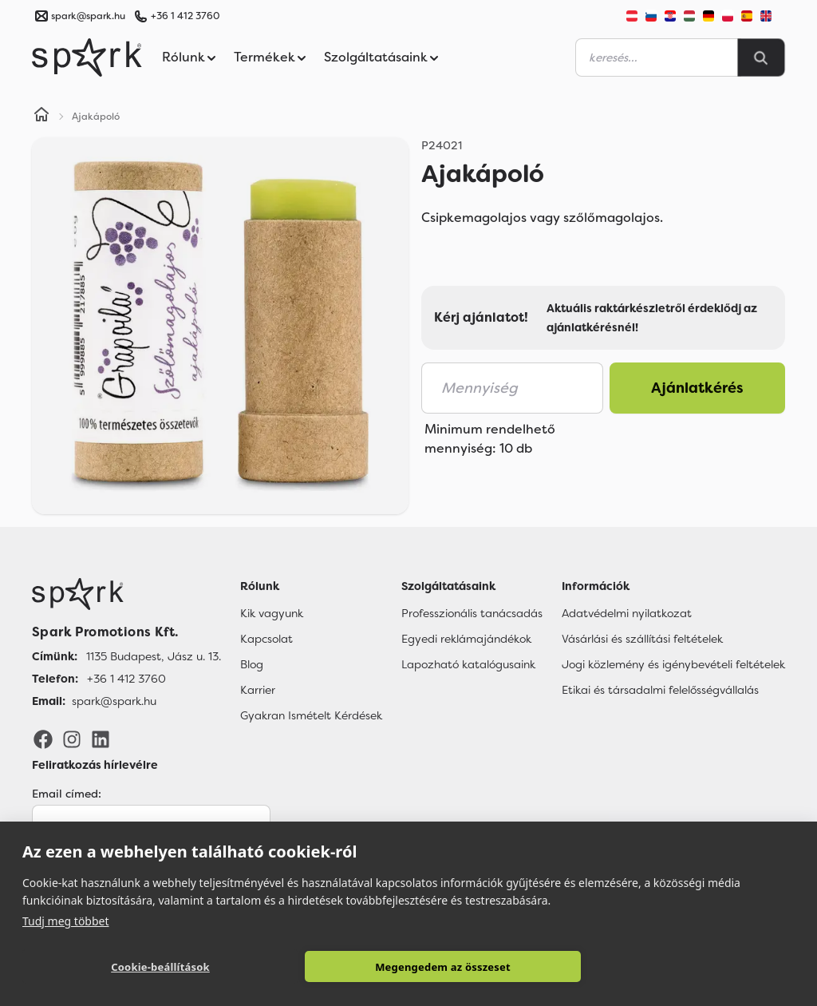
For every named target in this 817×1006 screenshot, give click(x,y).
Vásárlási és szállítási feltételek (642, 639)
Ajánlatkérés (697, 388)
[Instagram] (72, 738)
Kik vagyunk (271, 613)
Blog (251, 664)
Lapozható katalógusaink (468, 664)
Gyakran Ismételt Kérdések (311, 715)
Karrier (257, 690)
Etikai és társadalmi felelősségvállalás (660, 690)
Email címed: (66, 793)
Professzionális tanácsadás (472, 613)
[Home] (41, 117)
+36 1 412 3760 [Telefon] (126, 678)
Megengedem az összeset (443, 967)
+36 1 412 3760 (185, 16)
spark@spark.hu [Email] (114, 701)
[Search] (761, 57)
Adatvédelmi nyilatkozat (627, 613)
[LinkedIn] (100, 738)
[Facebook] (43, 738)
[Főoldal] (126, 594)
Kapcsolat (266, 639)
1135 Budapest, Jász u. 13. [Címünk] (153, 656)
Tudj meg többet (65, 921)
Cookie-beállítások (160, 967)
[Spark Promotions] (87, 57)
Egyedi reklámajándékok (466, 639)
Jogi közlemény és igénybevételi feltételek (673, 664)
